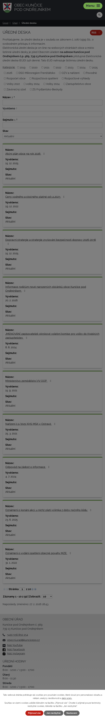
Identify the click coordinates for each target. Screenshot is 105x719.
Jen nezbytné (54, 713)
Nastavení (71, 713)
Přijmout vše (34, 713)
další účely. (67, 698)
